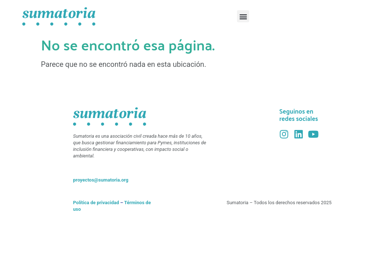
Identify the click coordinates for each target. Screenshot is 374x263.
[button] (243, 16)
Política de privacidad (96, 202)
